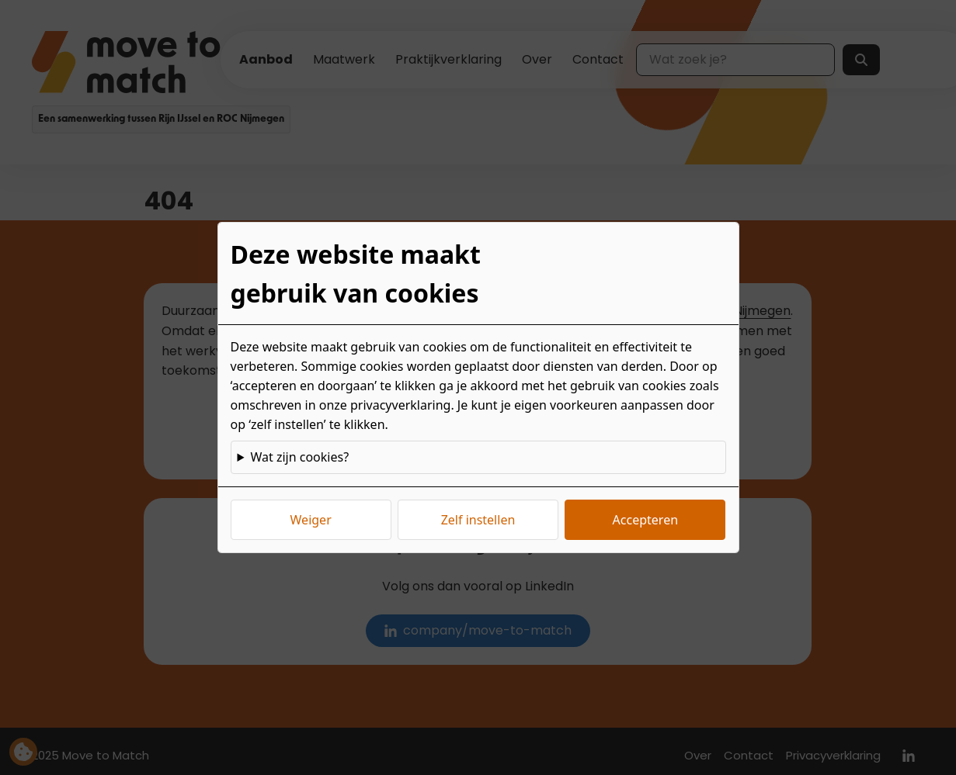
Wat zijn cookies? (299, 456)
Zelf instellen (478, 519)
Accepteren (645, 519)
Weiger (311, 519)
